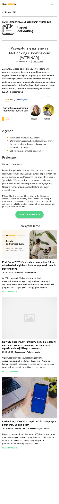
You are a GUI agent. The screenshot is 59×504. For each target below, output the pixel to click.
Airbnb (46, 428)
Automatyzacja (33, 352)
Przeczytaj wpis (10, 292)
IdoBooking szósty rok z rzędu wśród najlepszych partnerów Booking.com (29, 423)
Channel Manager (34, 428)
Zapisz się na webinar (29, 214)
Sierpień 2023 (10, 12)
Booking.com (38, 62)
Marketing (19, 272)
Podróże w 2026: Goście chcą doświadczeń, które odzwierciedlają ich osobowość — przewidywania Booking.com (29, 265)
